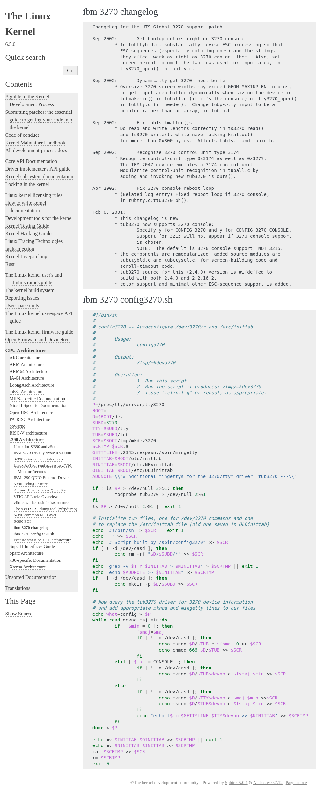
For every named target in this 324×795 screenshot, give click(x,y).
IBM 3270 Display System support (42, 452)
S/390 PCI (22, 521)
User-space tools (22, 305)
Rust (9, 264)
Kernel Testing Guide (27, 225)
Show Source (18, 613)
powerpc (17, 425)
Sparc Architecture (27, 553)
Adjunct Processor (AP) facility (40, 490)
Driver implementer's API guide (37, 169)
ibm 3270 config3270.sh (34, 533)
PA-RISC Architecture (30, 419)
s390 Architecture (27, 439)
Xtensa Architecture (28, 566)
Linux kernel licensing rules (33, 195)
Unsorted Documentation (30, 577)
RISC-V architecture (28, 433)
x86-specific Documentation (35, 560)
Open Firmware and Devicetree (37, 339)
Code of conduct (22, 135)
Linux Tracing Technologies (34, 241)
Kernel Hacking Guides (29, 233)
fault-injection (19, 248)
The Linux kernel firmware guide (39, 332)
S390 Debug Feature (31, 484)
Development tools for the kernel (39, 218)
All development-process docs (36, 150)
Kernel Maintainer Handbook (35, 142)
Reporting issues (22, 298)
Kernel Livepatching (26, 256)
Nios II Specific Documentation (39, 405)
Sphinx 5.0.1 (236, 782)
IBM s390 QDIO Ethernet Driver (41, 477)
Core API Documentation (31, 161)
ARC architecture (25, 357)
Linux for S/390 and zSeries (37, 446)
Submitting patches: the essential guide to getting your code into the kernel (38, 119)
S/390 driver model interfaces (38, 459)
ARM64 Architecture (29, 371)
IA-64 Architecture (27, 378)
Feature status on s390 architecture (42, 539)
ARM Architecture (27, 364)
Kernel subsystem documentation (39, 176)
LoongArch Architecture (32, 385)
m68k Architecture (27, 391)
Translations (17, 588)
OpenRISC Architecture (31, 412)
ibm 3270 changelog (31, 527)
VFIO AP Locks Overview (36, 496)
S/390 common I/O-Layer (35, 515)
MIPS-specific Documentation (37, 398)
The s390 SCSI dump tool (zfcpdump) (45, 508)
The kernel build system (29, 290)
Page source (296, 782)
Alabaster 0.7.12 (268, 782)
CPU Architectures (25, 350)
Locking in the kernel (27, 184)
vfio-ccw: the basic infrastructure (41, 502)
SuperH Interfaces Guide (32, 546)
